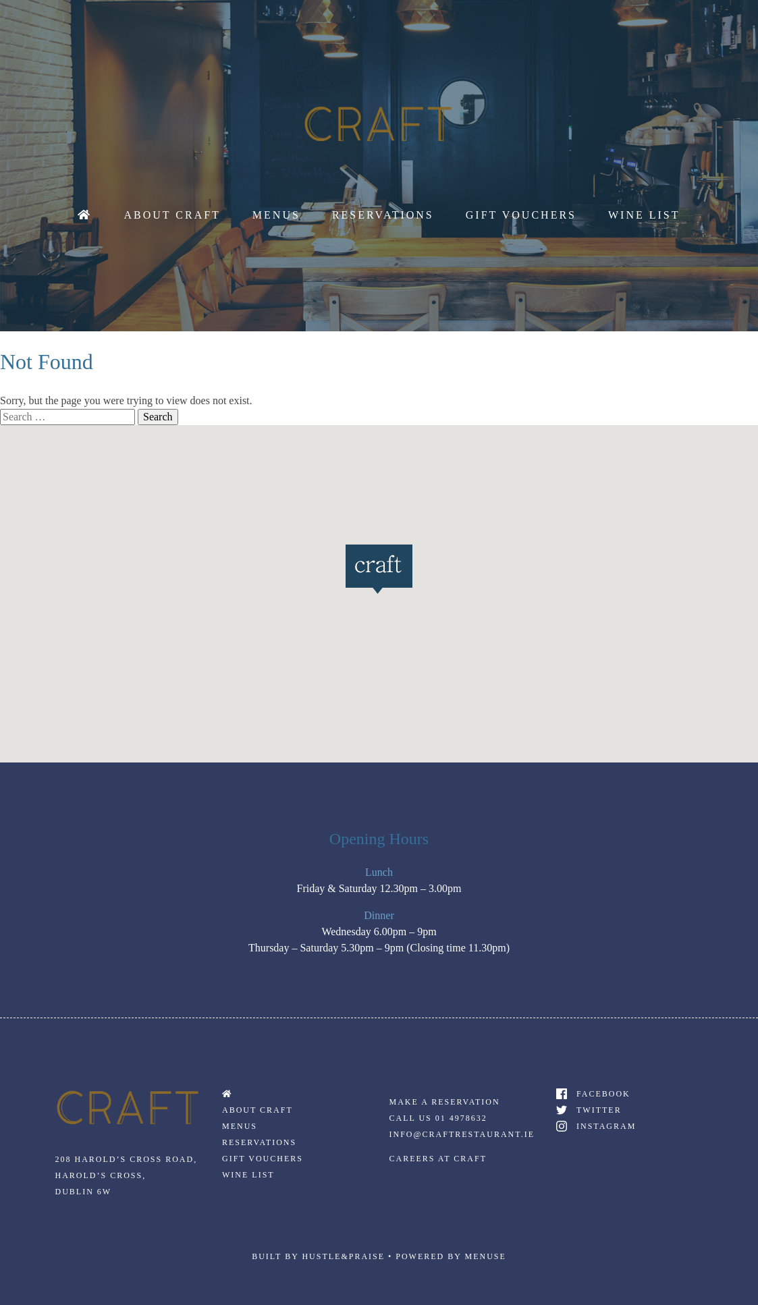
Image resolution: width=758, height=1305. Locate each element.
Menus (276, 215)
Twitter (599, 1110)
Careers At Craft (438, 1158)
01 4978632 (461, 1118)
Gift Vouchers (521, 215)
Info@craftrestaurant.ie (462, 1134)
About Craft (172, 215)
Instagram (606, 1126)
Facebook (603, 1094)
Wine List (644, 215)
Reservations (383, 215)
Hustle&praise (343, 1256)
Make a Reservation (444, 1102)
